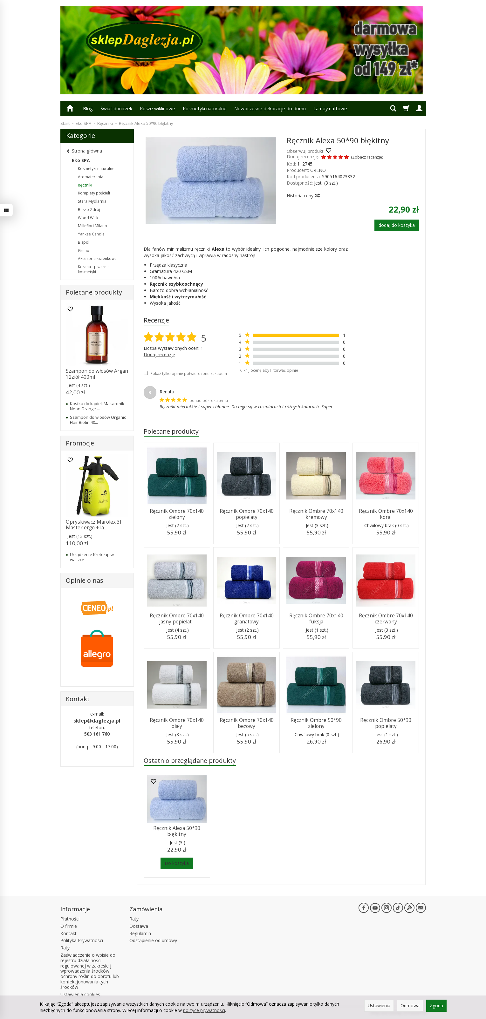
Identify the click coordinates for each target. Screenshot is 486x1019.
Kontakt (68, 933)
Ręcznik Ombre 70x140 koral (386, 514)
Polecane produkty (171, 431)
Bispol (83, 242)
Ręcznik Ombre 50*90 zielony (316, 723)
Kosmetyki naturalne (205, 108)
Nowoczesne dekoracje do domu (270, 108)
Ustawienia (379, 1005)
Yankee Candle (91, 234)
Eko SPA (81, 160)
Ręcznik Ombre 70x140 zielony (177, 514)
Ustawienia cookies (80, 994)
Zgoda (436, 1005)
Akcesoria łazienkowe (97, 258)
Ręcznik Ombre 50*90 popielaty (385, 723)
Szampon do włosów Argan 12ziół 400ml (97, 374)
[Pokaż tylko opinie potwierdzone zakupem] (146, 373)
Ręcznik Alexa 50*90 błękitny (176, 831)
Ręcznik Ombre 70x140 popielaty (247, 514)
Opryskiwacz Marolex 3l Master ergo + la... (93, 525)
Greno (83, 250)
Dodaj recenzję (159, 354)
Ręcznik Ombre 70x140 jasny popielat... (177, 618)
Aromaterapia (90, 177)
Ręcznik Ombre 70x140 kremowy (316, 514)
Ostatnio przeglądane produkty (190, 760)
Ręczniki (85, 185)
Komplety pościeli (94, 193)
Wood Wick (88, 218)
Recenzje (156, 320)
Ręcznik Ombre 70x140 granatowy (247, 618)
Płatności (69, 919)
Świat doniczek (116, 108)
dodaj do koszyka (397, 225)
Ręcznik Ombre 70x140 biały (177, 723)
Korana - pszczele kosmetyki (94, 269)
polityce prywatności (204, 1010)
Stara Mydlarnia (92, 201)
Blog (88, 108)
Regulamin (140, 933)
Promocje (80, 443)
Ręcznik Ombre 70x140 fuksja (316, 618)
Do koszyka (177, 863)
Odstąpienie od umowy (153, 940)
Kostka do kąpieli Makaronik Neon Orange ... (97, 406)
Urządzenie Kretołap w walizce (92, 557)
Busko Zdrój (89, 209)
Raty (65, 948)
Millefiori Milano (92, 225)
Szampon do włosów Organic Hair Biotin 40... (98, 419)
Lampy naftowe (330, 108)
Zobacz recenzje (367, 157)
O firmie (68, 926)
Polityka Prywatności (81, 940)
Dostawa (138, 926)
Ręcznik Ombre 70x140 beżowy (247, 723)
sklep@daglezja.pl (96, 720)
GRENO (318, 170)
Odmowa (410, 1005)
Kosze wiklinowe (157, 108)
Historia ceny (303, 196)
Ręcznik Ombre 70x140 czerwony (386, 618)
